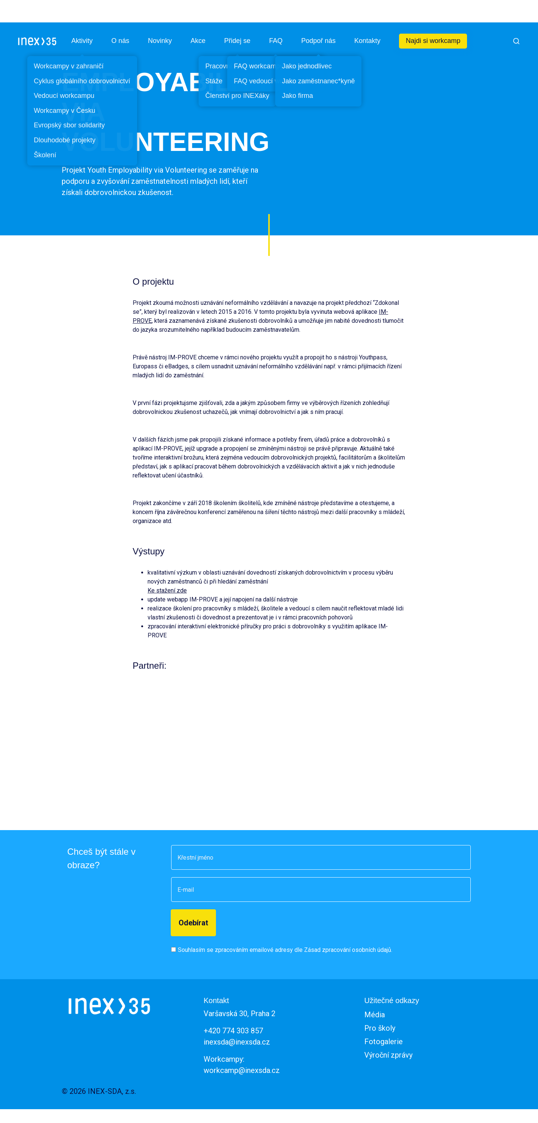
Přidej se (237, 40)
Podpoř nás (318, 40)
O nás (120, 40)
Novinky (160, 40)
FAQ (275, 40)
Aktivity (82, 40)
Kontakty (367, 40)
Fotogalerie (383, 1041)
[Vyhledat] (516, 41)
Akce (198, 40)
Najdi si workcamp (433, 40)
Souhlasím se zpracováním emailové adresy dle (285, 949)
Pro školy (379, 1028)
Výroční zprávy (388, 1055)
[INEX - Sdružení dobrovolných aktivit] (37, 41)
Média (374, 1014)
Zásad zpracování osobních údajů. (348, 949)
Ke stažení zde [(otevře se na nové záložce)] (167, 590)
